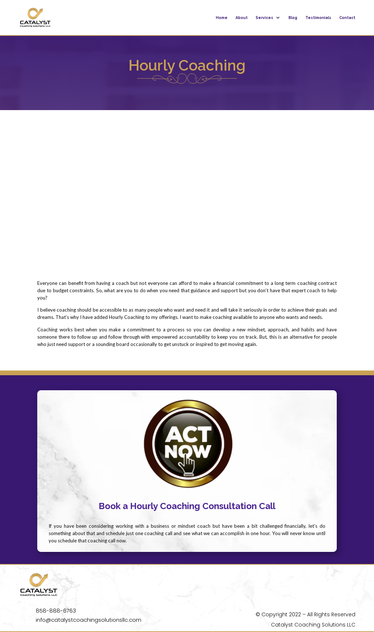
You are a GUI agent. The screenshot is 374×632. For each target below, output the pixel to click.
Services (264, 17)
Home (222, 17)
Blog (293, 17)
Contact (347, 17)
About (242, 17)
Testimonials (318, 17)
